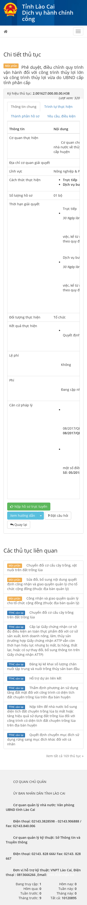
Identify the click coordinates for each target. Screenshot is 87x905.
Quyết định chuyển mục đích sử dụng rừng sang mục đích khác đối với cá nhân (43, 739)
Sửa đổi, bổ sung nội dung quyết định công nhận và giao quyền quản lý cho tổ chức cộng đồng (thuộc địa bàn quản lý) (42, 584)
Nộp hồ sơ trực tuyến (28, 506)
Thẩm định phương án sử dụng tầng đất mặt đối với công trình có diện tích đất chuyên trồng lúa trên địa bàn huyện (42, 692)
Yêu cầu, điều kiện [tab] (61, 116)
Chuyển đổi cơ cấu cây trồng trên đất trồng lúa (40, 614)
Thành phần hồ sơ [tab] (25, 116)
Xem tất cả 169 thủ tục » (65, 756)
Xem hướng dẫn (22, 515)
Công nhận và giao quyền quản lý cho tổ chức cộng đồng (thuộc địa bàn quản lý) (43, 600)
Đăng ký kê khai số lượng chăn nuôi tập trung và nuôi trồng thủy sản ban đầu (43, 666)
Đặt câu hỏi (58, 515)
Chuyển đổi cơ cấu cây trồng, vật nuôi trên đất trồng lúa (42, 567)
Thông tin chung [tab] (23, 106)
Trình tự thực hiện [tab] (58, 106)
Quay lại (18, 524)
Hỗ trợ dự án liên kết (34, 678)
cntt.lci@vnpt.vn (61, 874)
